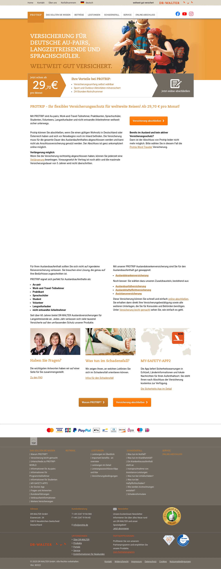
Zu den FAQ (36, 377)
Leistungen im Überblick (103, 454)
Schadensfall (111, 15)
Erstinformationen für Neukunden (89, 554)
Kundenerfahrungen (40, 494)
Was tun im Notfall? (136, 454)
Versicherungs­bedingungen (105, 476)
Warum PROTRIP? (91, 402)
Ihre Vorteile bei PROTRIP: (91, 79)
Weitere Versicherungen (42, 501)
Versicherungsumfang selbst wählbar (94, 84)
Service (127, 15)
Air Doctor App (37, 487)
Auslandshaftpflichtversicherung (133, 290)
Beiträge (79, 15)
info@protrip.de (80, 525)
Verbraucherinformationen (43, 498)
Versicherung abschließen (147, 120)
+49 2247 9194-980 (82, 514)
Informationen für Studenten (44, 479)
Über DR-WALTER (81, 539)
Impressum (136, 561)
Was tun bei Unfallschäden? (140, 476)
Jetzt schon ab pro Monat (44, 85)
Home (30, 3)
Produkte (77, 543)
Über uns (53, 3)
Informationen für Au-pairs (43, 469)
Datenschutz (150, 561)
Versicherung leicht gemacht (134, 309)
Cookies (163, 561)
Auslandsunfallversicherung (131, 286)
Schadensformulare (136, 494)
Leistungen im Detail (101, 465)
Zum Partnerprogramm (124, 552)
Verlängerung (37, 159)
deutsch (86, 2)
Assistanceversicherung (129, 293)
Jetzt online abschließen (176, 85)
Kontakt (40, 3)
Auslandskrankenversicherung (132, 275)
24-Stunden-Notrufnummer (88, 91)
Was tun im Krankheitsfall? (139, 458)
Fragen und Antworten (41, 490)
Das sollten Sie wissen (58, 15)
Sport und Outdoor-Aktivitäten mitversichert (97, 88)
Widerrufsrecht (122, 561)
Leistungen (94, 15)
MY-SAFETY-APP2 (39, 483)
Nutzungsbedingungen (180, 561)
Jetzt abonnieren (121, 528)
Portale (76, 547)
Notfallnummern (68, 3)
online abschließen (178, 299)
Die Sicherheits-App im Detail (156, 388)
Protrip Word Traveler (141, 147)
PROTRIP (36, 15)
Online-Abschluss (145, 15)
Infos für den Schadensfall (99, 378)
